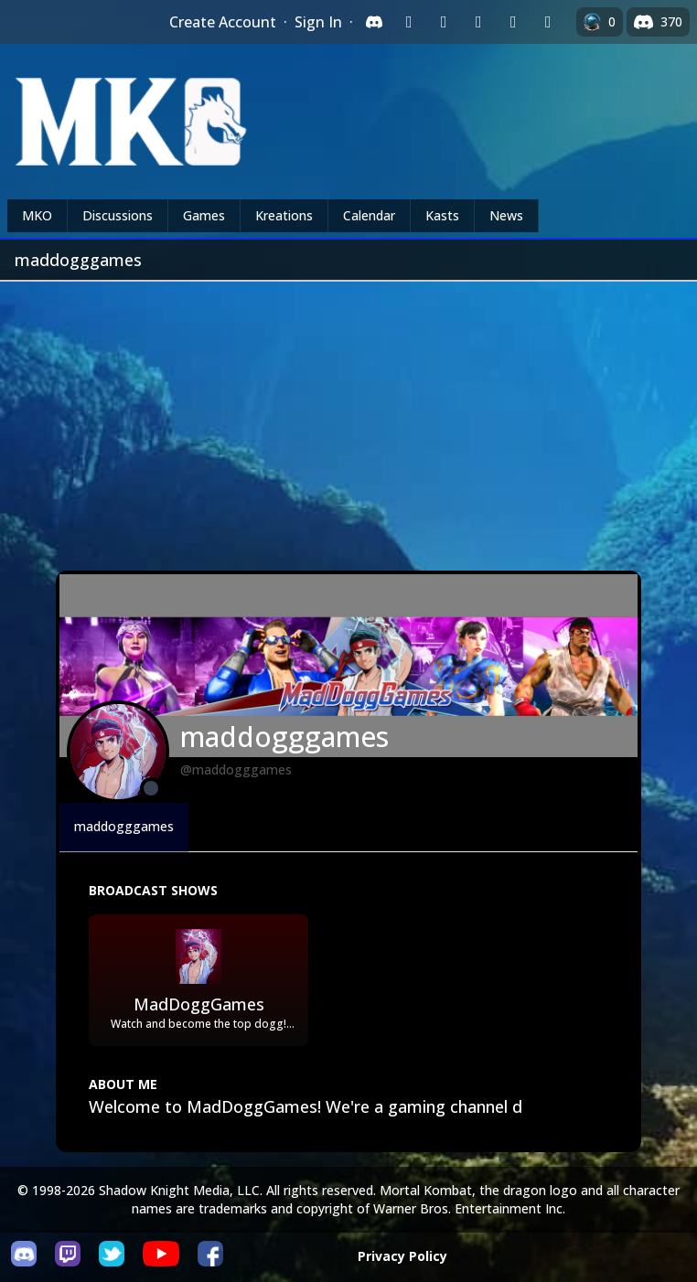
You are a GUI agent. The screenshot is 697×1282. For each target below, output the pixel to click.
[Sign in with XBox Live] (548, 22)
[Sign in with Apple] (513, 22)
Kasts (442, 215)
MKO (37, 215)
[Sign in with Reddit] (478, 22)
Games (204, 215)
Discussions (117, 215)
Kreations (284, 215)
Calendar (369, 215)
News (506, 215)
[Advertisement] (348, 419)
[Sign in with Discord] (374, 22)
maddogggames (124, 826)
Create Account (222, 22)
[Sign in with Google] (443, 22)
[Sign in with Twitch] (409, 22)
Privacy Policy (402, 1256)
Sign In (318, 22)
